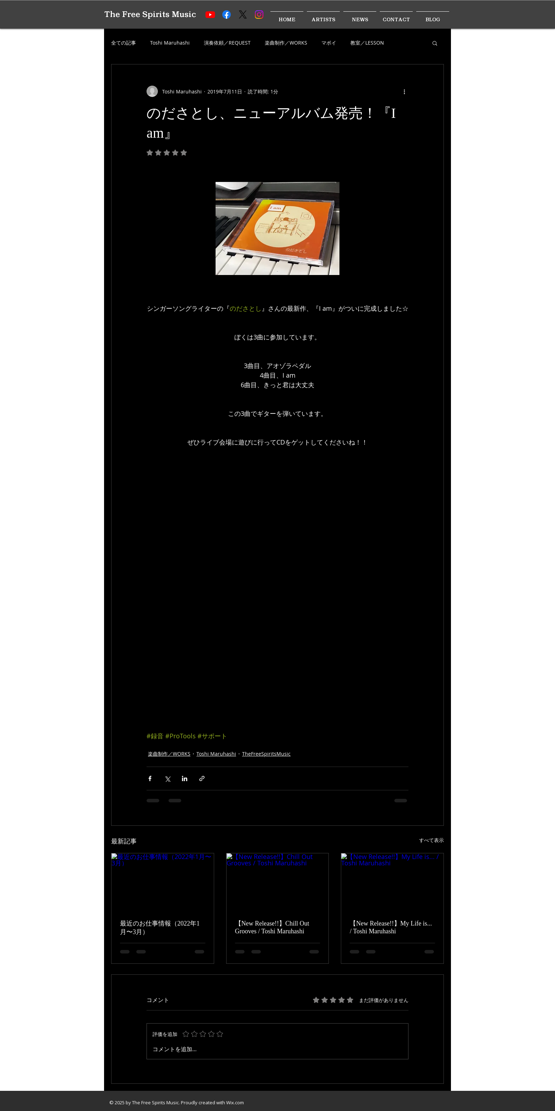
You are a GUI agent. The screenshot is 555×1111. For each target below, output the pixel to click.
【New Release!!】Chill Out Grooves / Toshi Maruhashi (272, 927)
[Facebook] (226, 14)
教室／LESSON (367, 42)
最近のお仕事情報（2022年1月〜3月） (160, 927)
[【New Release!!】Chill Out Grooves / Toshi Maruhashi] (278, 882)
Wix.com (235, 1102)
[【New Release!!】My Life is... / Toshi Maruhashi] (392, 882)
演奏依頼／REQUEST (227, 42)
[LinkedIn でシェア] (184, 778)
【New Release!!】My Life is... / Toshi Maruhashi (391, 927)
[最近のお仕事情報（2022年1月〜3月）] (162, 882)
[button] (434, 43)
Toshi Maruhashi (170, 42)
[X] (242, 14)
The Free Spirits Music (150, 14)
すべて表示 (431, 840)
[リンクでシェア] (202, 778)
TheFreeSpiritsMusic (266, 753)
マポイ (328, 42)
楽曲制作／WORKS (286, 42)
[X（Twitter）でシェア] (167, 778)
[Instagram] (259, 14)
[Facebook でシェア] (150, 778)
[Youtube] (210, 14)
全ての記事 (123, 42)
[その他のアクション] (404, 91)
